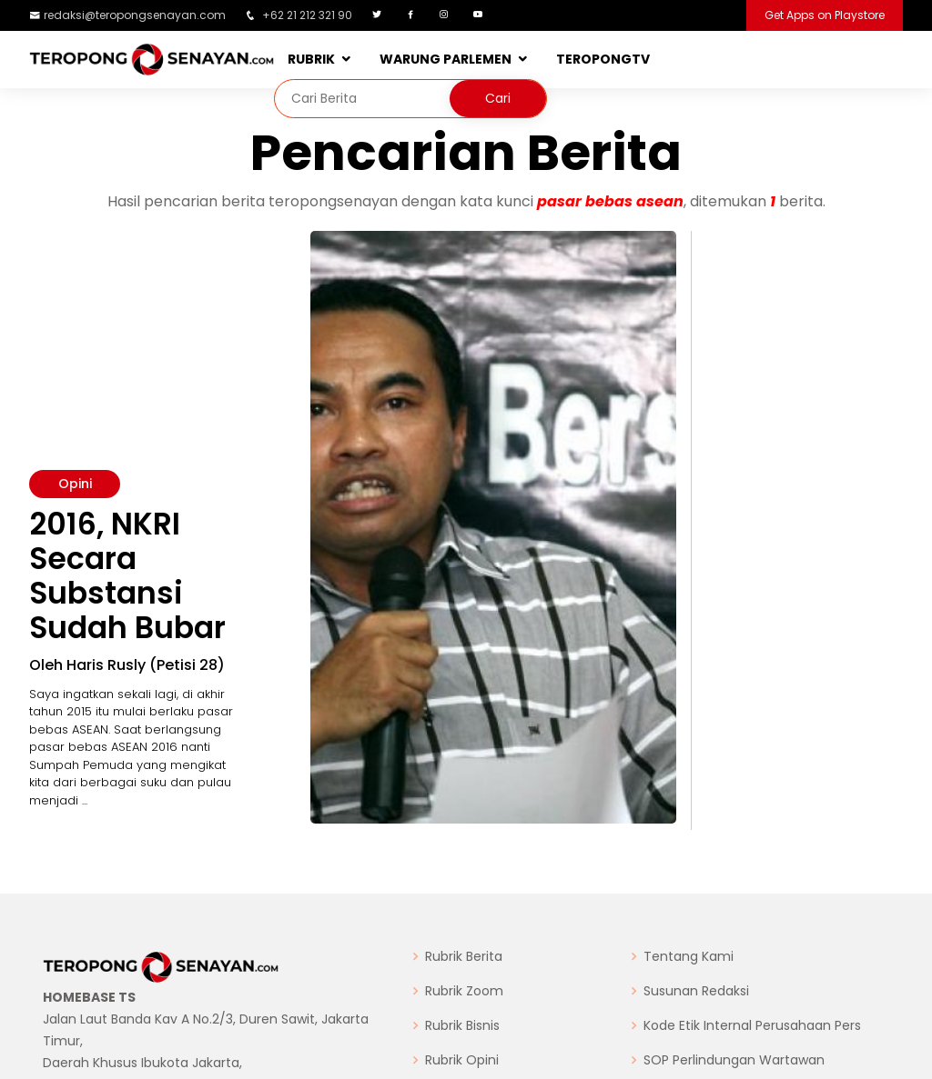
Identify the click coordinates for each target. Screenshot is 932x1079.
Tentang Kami (688, 956)
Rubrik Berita (463, 956)
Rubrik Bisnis (462, 1025)
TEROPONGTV (603, 59)
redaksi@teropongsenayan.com (135, 15)
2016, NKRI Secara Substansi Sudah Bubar (127, 576)
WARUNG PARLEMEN (446, 59)
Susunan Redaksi (696, 990)
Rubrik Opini (462, 1060)
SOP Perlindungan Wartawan (734, 1060)
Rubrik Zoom (464, 990)
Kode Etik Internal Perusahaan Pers (752, 1025)
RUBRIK (311, 59)
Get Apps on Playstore (825, 15)
